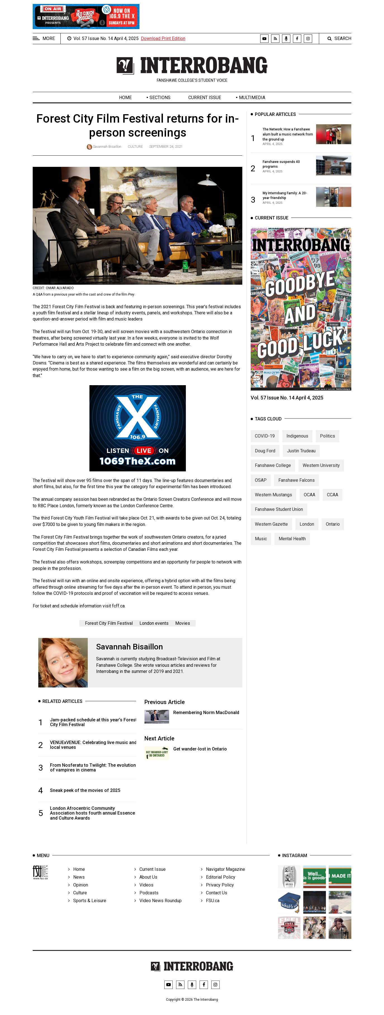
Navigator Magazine (223, 876)
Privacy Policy (217, 892)
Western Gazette (271, 529)
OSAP (261, 485)
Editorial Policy (218, 884)
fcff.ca (118, 606)
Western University (321, 470)
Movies (182, 623)
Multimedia (252, 97)
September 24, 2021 (166, 146)
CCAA (332, 499)
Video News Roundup (158, 908)
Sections (160, 97)
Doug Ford (265, 456)
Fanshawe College (273, 470)
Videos (143, 892)
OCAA (309, 499)
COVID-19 (265, 441)
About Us (145, 884)
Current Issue (204, 97)
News (76, 884)
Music (261, 544)
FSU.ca (210, 908)
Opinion (78, 892)
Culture (135, 146)
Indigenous (297, 441)
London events (154, 623)
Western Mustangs (273, 499)
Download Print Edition (163, 38)
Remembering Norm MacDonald (206, 712)
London (307, 529)
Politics (327, 441)
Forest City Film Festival (109, 623)
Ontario (333, 529)
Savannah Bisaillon (107, 146)
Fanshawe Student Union (279, 514)
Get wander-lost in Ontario (200, 749)
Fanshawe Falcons (296, 485)
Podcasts (146, 900)
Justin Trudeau (301, 456)
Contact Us (214, 900)
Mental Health (292, 544)
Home (125, 97)
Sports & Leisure (87, 908)
